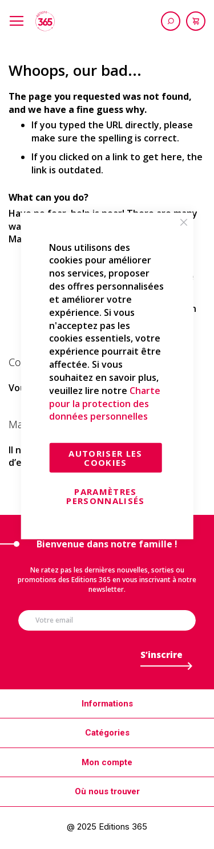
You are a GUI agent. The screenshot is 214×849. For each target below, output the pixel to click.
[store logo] (45, 21)
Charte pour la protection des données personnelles (104, 403)
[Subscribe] (161, 658)
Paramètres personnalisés (105, 496)
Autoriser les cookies (105, 458)
